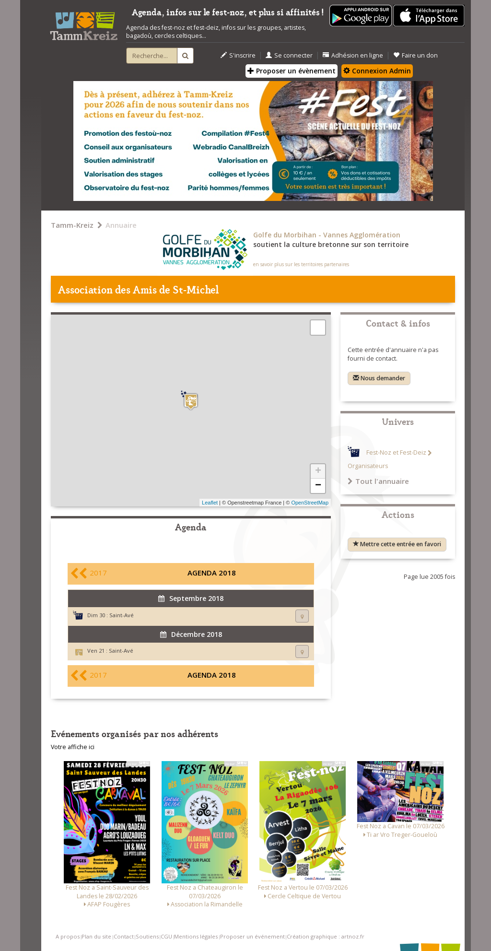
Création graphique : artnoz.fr (325, 936)
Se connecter (289, 55)
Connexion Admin (377, 70)
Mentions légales (196, 936)
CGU (166, 936)
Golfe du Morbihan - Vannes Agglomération (326, 234)
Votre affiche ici (72, 747)
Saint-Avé (121, 615)
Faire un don (415, 55)
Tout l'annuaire (378, 481)
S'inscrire (238, 55)
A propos (68, 936)
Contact (124, 936)
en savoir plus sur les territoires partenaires (301, 264)
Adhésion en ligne (353, 55)
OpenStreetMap (309, 502)
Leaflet (210, 502)
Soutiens (147, 936)
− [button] (318, 486)
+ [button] (318, 471)
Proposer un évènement (291, 70)
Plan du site (96, 936)
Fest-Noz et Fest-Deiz (396, 453)
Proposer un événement (252, 936)
